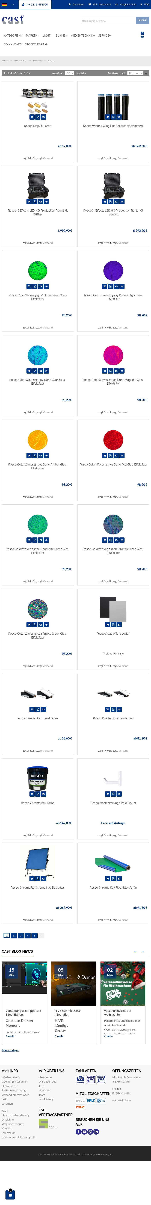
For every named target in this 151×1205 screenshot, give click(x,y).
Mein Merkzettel (102, 4)
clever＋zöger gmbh (103, 1154)
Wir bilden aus (47, 1081)
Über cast (44, 1090)
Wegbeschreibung (13, 1123)
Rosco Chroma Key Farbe (37, 803)
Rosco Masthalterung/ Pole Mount (113, 803)
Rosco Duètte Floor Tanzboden (113, 718)
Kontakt (7, 1128)
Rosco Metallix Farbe (37, 126)
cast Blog (7, 1103)
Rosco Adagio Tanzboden (113, 633)
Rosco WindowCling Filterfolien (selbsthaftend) (113, 126)
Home (5, 60)
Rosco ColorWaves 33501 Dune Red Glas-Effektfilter (113, 464)
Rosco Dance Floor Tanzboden (38, 718)
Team (42, 1094)
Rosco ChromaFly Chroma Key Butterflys (38, 887)
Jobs (41, 1086)
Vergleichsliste (128, 4)
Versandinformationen (15, 1094)
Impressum (8, 1132)
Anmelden (78, 4)
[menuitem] (14, 35)
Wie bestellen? (10, 1077)
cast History (46, 1099)
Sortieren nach (117, 73)
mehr (11, 1036)
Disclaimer (8, 1119)
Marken (37, 60)
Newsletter (45, 1077)
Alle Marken (20, 60)
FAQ (146, 4)
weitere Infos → (122, 1100)
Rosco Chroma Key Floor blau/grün (113, 887)
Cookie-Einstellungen (15, 1081)
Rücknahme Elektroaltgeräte (19, 1137)
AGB (5, 1110)
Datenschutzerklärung (15, 1115)
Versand (48, 158)
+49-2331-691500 (36, 4)
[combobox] (116, 20)
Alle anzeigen (10, 1050)
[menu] (66, 40)
